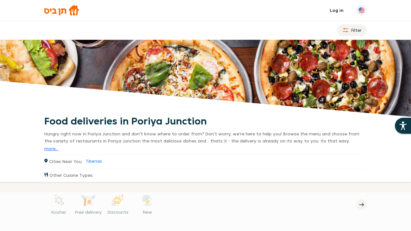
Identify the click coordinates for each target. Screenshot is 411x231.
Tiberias (94, 161)
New (147, 212)
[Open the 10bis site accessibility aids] (403, 126)
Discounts (118, 212)
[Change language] (361, 10)
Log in (337, 10)
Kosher (58, 212)
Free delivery (88, 212)
